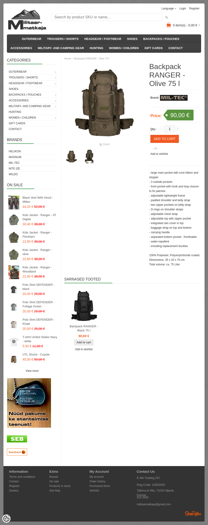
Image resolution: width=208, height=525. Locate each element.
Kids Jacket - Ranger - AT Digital (39, 217)
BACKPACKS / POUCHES (161, 39)
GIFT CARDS (153, 48)
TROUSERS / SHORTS (63, 39)
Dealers (14, 490)
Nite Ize (14, 168)
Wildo (13, 174)
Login (182, 8)
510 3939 (142, 497)
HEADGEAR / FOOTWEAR (102, 39)
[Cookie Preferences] (6, 518)
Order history (97, 481)
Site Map (54, 490)
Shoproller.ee (193, 513)
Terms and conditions (22, 476)
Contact (14, 481)
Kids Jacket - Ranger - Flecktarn (37, 234)
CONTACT (176, 48)
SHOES (132, 39)
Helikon (15, 151)
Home (67, 58)
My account (97, 476)
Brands (53, 476)
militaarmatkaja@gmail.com (154, 504)
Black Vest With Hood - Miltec (37, 199)
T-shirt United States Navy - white (39, 339)
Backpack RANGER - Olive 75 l (91, 58)
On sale (54, 481)
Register (194, 8)
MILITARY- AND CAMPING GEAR (61, 48)
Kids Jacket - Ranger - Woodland (37, 269)
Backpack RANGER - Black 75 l (84, 328)
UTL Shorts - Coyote (36, 354)
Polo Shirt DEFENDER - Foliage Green (38, 304)
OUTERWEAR (31, 39)
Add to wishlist (159, 154)
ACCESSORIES (21, 48)
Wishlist (94, 490)
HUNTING (96, 48)
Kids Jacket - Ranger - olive (37, 252)
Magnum (15, 157)
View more (32, 370)
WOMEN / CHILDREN (124, 48)
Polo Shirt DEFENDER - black (38, 287)
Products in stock (59, 486)
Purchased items (100, 486)
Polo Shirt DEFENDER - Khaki (38, 321)
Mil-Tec (14, 162)
